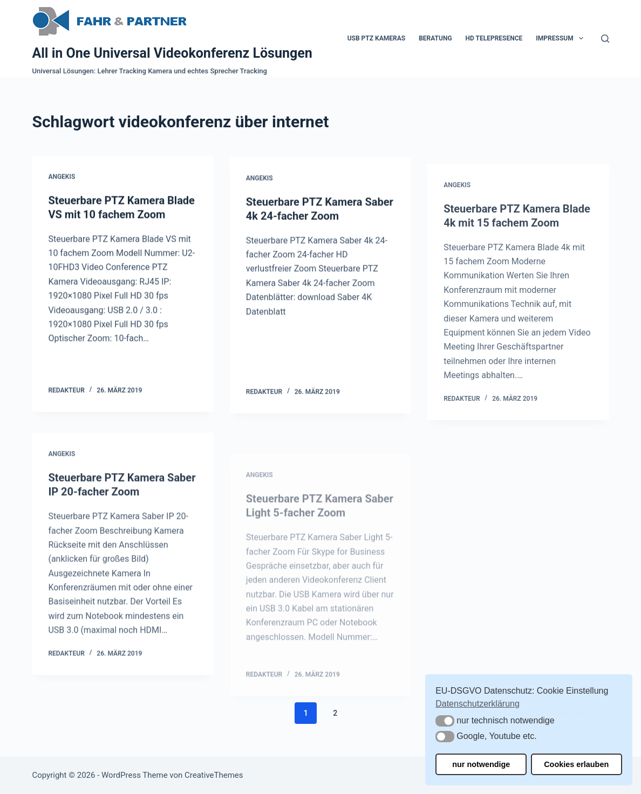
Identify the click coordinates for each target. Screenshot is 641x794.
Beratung (435, 38)
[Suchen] (605, 39)
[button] (444, 721)
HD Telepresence (494, 38)
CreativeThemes (214, 775)
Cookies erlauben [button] (576, 764)
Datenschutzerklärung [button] (477, 703)
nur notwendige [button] (481, 764)
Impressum (562, 38)
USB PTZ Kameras (376, 38)
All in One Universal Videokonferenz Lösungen (172, 53)
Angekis (61, 177)
